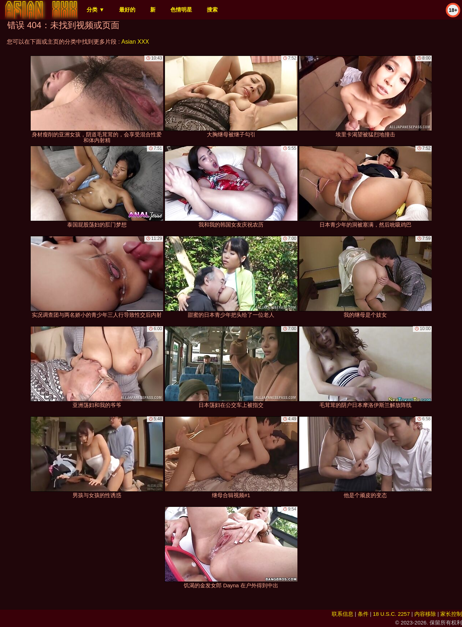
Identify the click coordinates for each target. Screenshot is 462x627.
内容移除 (425, 614)
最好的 (127, 9)
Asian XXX (135, 42)
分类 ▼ (95, 9)
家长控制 (451, 614)
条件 (363, 614)
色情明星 (181, 9)
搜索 (212, 9)
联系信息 (342, 614)
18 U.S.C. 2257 (391, 614)
